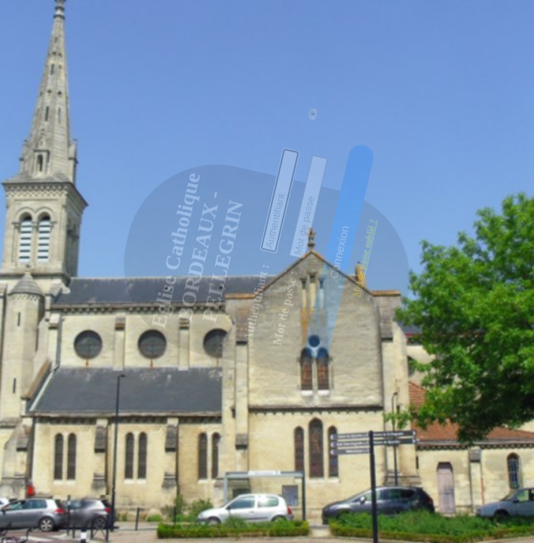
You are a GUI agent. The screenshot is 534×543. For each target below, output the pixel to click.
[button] (327, 219)
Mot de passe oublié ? (353, 216)
